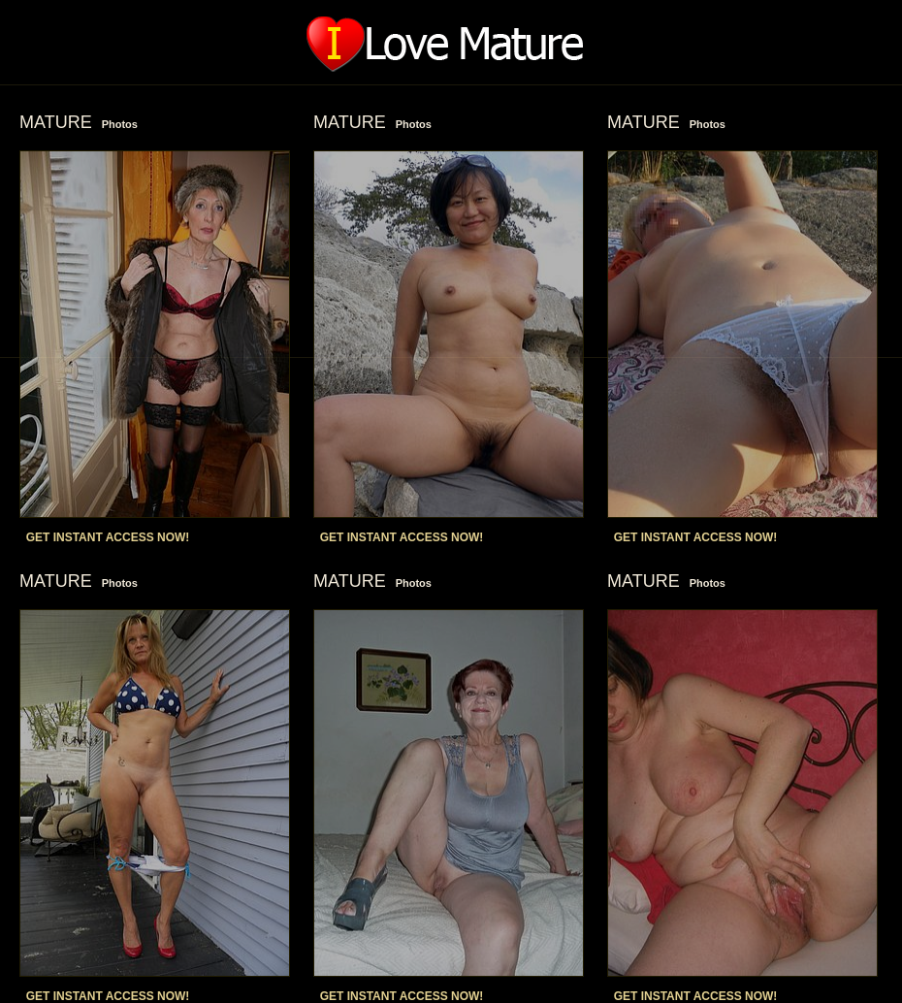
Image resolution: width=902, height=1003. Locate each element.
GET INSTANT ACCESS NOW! (108, 537)
